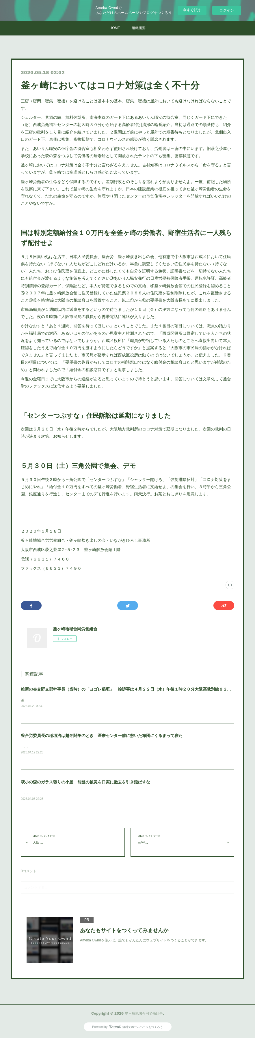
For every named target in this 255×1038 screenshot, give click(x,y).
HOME (115, 28)
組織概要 (139, 28)
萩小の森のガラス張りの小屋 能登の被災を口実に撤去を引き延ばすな (85, 783)
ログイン (226, 10)
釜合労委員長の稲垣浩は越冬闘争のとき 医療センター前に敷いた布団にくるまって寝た (102, 736)
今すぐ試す (192, 10)
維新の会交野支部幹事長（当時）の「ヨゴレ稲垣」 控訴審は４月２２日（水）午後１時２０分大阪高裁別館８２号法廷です (134, 689)
